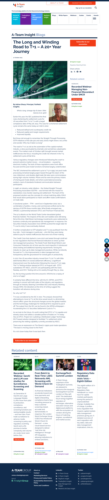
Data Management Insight (36, 17)
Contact (36, 473)
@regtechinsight (86, 476)
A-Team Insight (63, 476)
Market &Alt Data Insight (16, 17)
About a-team (57, 3)
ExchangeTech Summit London (64, 374)
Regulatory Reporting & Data (78, 65)
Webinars (73, 15)
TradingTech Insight (26, 16)
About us (37, 470)
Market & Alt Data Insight (66, 488)
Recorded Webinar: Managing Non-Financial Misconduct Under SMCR (82, 90)
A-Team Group (63, 473)
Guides (81, 15)
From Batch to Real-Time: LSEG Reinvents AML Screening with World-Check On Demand (43, 380)
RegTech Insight (47, 16)
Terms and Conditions (41, 485)
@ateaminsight (86, 473)
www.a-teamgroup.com (20, 475)
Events (88, 15)
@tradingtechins (86, 479)
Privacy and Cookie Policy (43, 478)
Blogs (54, 15)
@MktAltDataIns (86, 484)
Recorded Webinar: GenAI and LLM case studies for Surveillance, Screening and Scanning (22, 381)
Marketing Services (82, 3)
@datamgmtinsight (87, 481)
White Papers (63, 15)
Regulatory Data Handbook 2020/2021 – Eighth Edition (85, 377)
